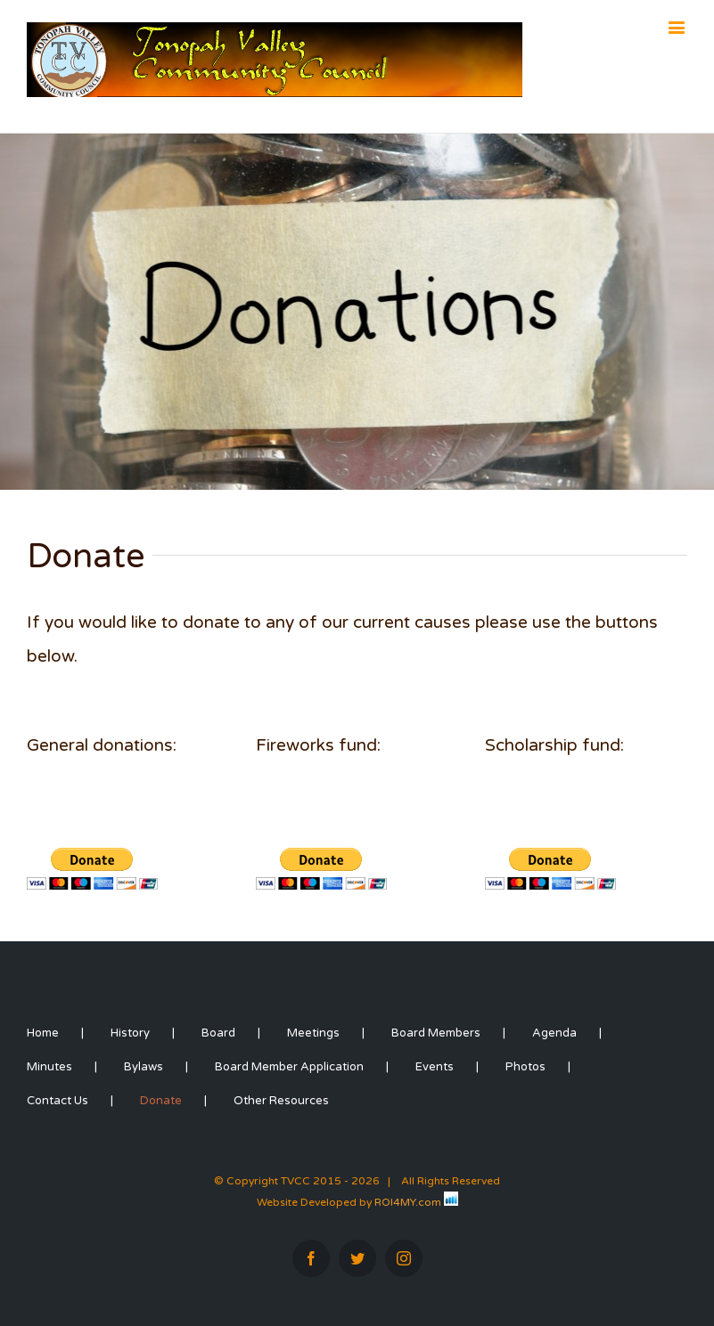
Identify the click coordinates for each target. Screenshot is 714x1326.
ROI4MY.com (407, 1202)
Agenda (554, 1033)
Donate (161, 1101)
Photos (525, 1067)
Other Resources (281, 1101)
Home (43, 1033)
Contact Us (57, 1101)
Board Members (435, 1033)
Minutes (49, 1067)
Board (218, 1033)
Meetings (313, 1033)
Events (434, 1067)
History (130, 1033)
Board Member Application (289, 1067)
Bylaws (143, 1067)
